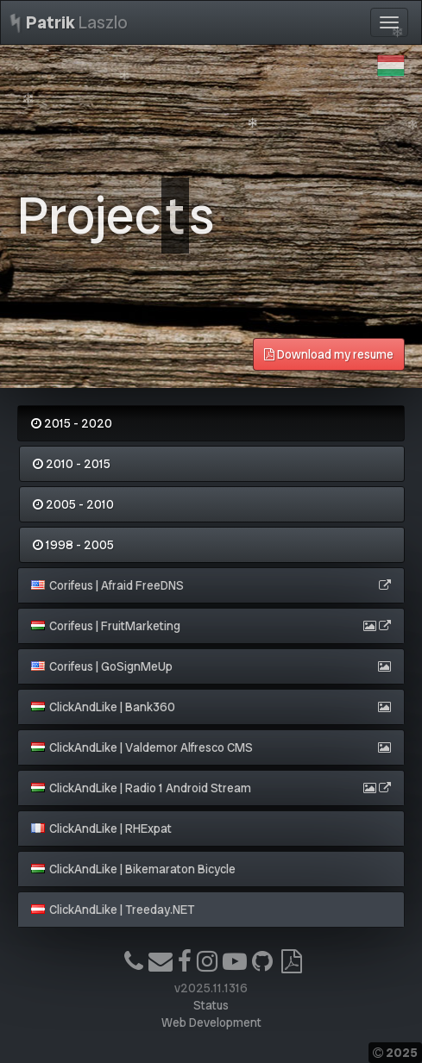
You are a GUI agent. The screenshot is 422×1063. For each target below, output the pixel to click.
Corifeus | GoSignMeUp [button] (102, 666)
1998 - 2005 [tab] (73, 545)
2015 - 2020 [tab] (71, 423)
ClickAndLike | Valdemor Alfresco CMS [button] (142, 747)
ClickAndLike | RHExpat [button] (101, 828)
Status (211, 1005)
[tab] (211, 585)
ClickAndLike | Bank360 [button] (103, 707)
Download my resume (329, 354)
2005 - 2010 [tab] (73, 504)
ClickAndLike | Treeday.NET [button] (112, 909)
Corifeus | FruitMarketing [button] (105, 626)
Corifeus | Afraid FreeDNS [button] (107, 585)
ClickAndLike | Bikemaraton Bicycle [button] (133, 869)
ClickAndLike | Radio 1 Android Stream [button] (141, 788)
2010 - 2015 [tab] (71, 464)
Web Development (211, 1022)
